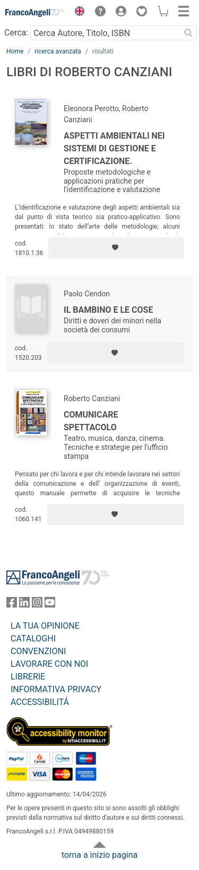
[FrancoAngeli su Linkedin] (24, 605)
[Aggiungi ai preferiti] (116, 248)
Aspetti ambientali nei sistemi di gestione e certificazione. (114, 148)
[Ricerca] (188, 32)
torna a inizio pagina (99, 855)
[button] (77, 12)
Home (14, 51)
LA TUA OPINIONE (45, 626)
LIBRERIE (28, 677)
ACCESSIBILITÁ (40, 702)
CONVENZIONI (38, 651)
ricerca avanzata (57, 51)
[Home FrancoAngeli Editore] (35, 12)
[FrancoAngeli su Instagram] (37, 605)
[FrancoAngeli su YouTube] (50, 605)
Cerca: (16, 33)
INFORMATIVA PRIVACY (56, 689)
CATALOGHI (33, 638)
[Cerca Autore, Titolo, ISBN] (105, 32)
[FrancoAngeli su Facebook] (11, 605)
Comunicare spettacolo (91, 421)
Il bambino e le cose (108, 310)
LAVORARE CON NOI (49, 664)
